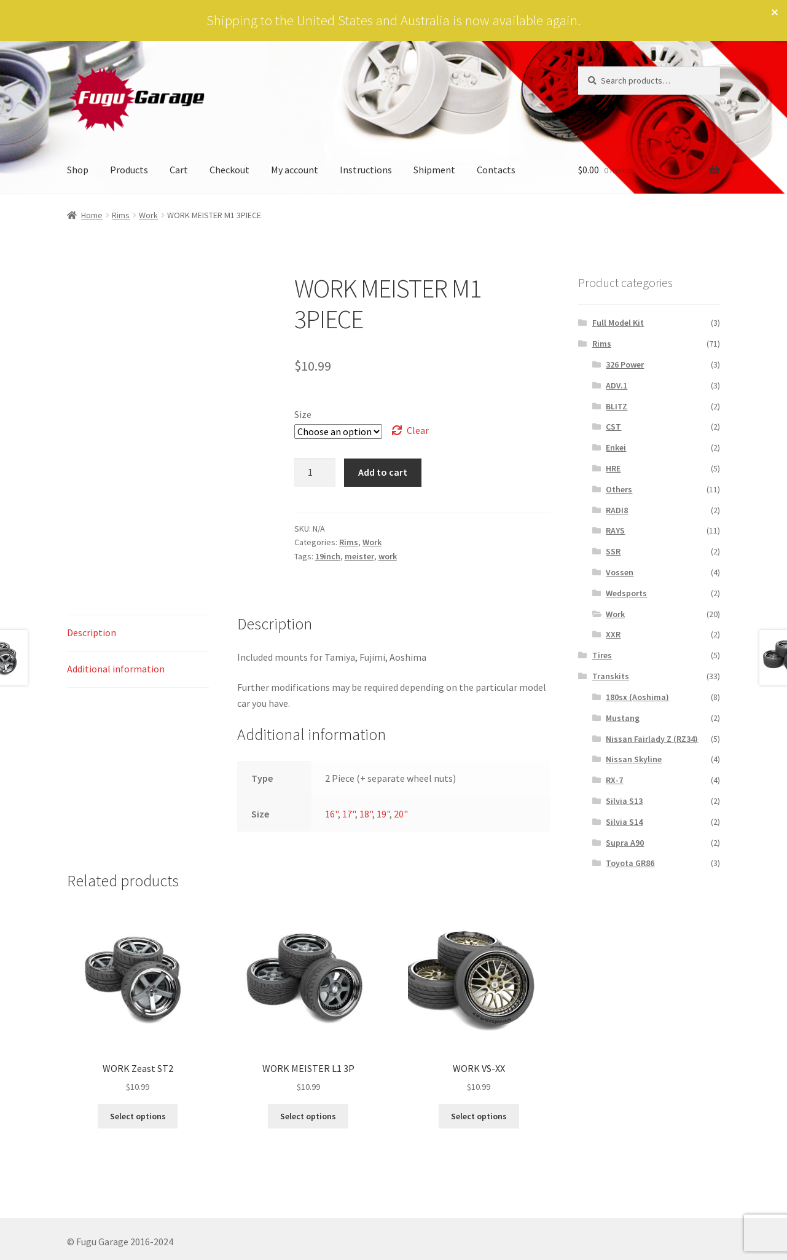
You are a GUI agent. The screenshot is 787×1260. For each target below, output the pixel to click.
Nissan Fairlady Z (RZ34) (652, 738)
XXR (613, 634)
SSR (613, 551)
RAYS (615, 530)
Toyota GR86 (630, 862)
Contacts (496, 169)
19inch (327, 556)
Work (148, 215)
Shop (77, 169)
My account (294, 169)
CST (613, 426)
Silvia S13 (624, 800)
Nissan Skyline (634, 759)
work (387, 556)
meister (359, 556)
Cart (179, 169)
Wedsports (626, 593)
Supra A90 (625, 842)
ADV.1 (616, 385)
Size (302, 414)
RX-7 (614, 780)
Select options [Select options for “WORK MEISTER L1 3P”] (308, 1116)
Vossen (619, 572)
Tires (602, 655)
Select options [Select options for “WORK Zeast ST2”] (138, 1116)
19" (383, 814)
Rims (121, 215)
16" (331, 814)
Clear (418, 430)
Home (92, 215)
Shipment (434, 169)
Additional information (116, 669)
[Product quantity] (315, 473)
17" (348, 814)
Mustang (623, 717)
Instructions (366, 169)
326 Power (625, 364)
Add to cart (382, 472)
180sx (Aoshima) (637, 697)
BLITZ (616, 406)
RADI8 (617, 510)
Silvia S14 (624, 821)
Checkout (229, 169)
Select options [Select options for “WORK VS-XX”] (479, 1116)
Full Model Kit (618, 322)
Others (619, 489)
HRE (613, 468)
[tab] (138, 633)
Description (91, 632)
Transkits (610, 676)
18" (365, 814)
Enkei (616, 447)
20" (401, 814)
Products (129, 169)
